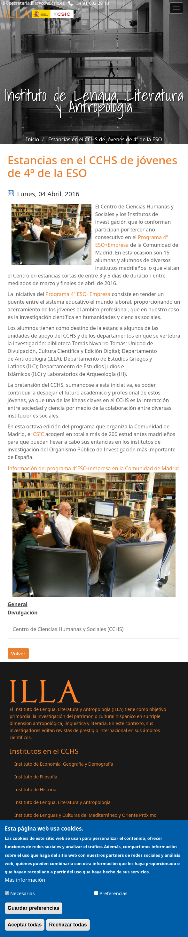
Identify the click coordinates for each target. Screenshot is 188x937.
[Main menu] (176, 8)
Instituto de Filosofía (35, 777)
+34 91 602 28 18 (91, 3)
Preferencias (113, 896)
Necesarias (22, 896)
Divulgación (23, 612)
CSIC (38, 434)
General (17, 604)
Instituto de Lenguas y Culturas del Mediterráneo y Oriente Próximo (85, 815)
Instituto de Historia (35, 789)
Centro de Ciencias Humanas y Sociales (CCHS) (68, 629)
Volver (18, 653)
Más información (25, 882)
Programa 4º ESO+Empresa (77, 294)
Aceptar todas (25, 928)
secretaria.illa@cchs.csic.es (37, 3)
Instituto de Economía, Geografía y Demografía (63, 764)
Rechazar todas (68, 928)
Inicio (32, 139)
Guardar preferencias (33, 911)
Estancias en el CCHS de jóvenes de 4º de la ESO (105, 139)
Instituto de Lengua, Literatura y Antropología (62, 802)
